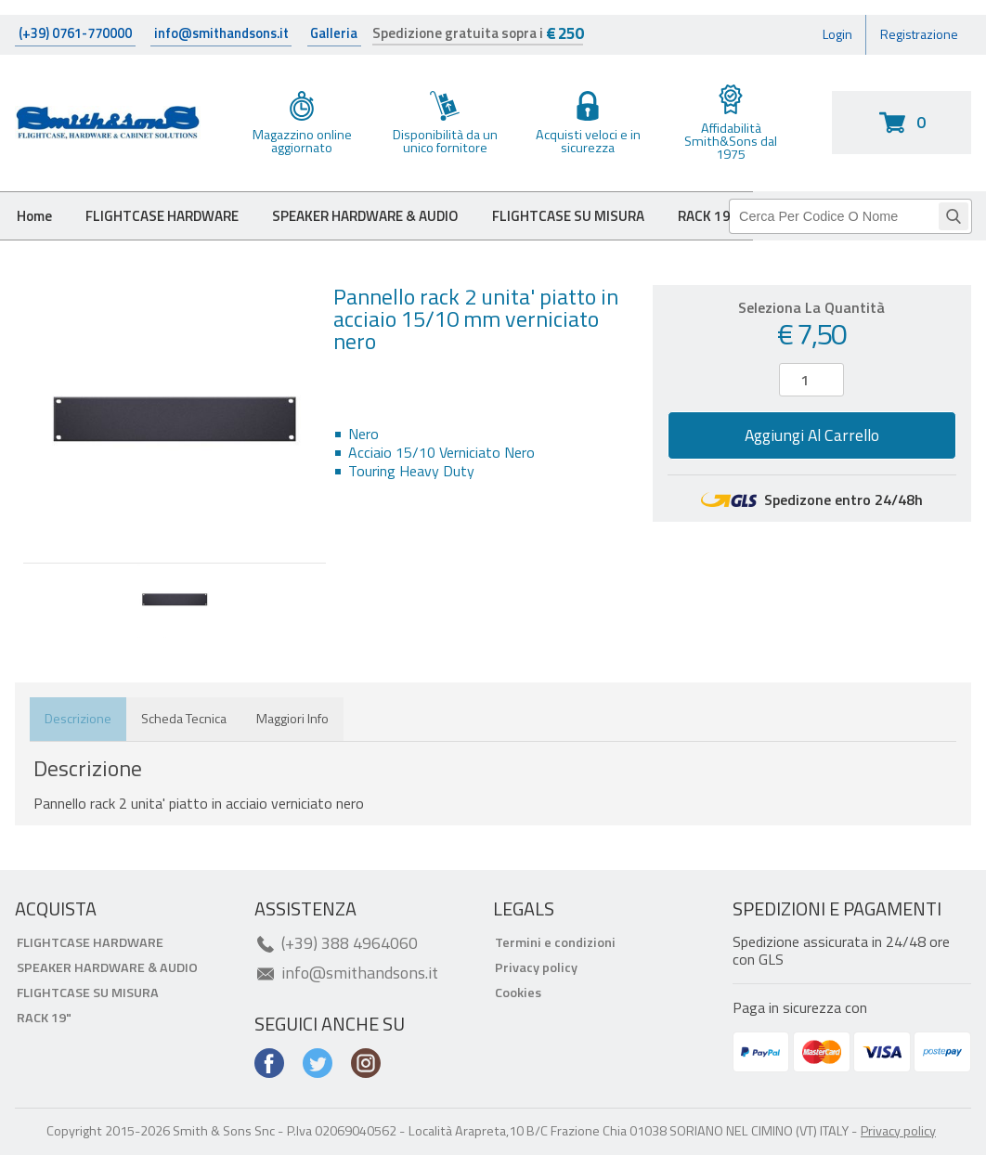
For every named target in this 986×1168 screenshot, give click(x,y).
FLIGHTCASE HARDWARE (175, 230)
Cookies (518, 1009)
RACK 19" (44, 1034)
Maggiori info (292, 736)
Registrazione (913, 40)
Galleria (348, 39)
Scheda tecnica (184, 736)
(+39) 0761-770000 (78, 39)
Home (38, 230)
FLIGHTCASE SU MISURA (613, 230)
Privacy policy (536, 984)
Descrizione (78, 736)
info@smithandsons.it (232, 39)
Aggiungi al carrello (812, 452)
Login (819, 40)
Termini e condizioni (555, 959)
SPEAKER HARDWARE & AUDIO (395, 230)
